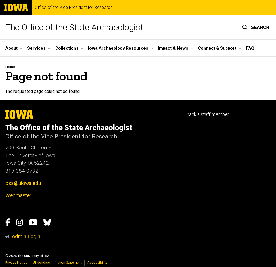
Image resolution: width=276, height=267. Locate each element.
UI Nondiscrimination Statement (57, 263)
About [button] (11, 48)
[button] (255, 27)
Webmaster (18, 195)
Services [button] (36, 48)
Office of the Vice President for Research (73, 7)
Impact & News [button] (173, 48)
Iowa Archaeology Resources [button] (118, 48)
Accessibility (97, 263)
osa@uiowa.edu (23, 183)
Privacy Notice (16, 263)
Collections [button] (66, 48)
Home (10, 67)
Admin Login (26, 236)
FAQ (250, 48)
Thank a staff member (206, 114)
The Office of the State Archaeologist (74, 27)
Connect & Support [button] (217, 48)
